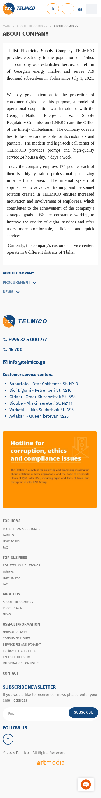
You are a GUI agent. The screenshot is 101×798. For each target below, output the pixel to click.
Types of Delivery (17, 657)
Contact (10, 673)
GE (80, 9)
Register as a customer (21, 529)
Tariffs (8, 535)
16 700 (16, 350)
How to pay (11, 578)
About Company (18, 273)
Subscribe (83, 712)
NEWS (11, 291)
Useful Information (21, 624)
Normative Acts (15, 632)
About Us (11, 594)
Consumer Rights (16, 638)
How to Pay (11, 541)
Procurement (20, 282)
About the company (32, 26)
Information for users (21, 663)
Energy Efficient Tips (19, 651)
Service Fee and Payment (22, 644)
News (7, 614)
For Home (11, 521)
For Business (15, 557)
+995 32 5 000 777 (28, 340)
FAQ (5, 547)
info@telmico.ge (27, 362)
